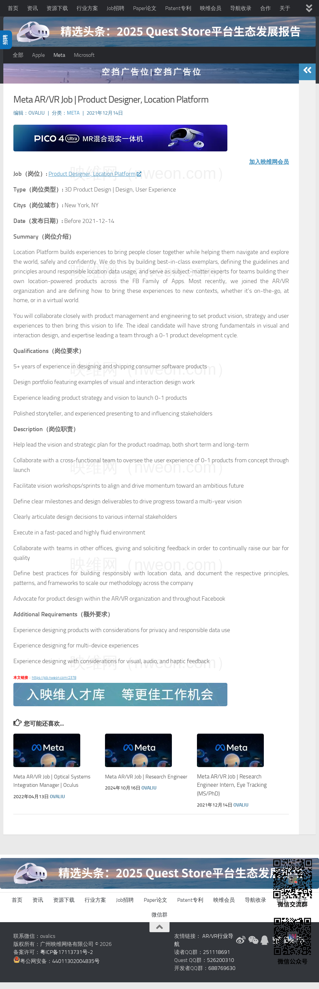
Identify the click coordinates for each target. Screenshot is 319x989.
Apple (38, 55)
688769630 (221, 975)
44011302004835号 (76, 968)
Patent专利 (178, 8)
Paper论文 (144, 8)
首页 (13, 8)
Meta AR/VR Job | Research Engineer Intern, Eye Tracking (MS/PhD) (232, 791)
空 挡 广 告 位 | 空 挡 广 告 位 (151, 78)
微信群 (159, 921)
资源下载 (57, 8)
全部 (18, 55)
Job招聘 (115, 8)
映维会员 (210, 8)
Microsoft (84, 55)
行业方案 (87, 8)
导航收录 (240, 8)
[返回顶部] (159, 934)
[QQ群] (265, 947)
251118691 (216, 959)
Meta (59, 55)
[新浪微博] (240, 947)
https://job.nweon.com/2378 (54, 684)
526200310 (220, 967)
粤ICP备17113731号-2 (66, 959)
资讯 (32, 8)
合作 (265, 8)
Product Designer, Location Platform (96, 180)
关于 (285, 8)
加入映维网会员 (268, 168)
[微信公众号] (252, 947)
